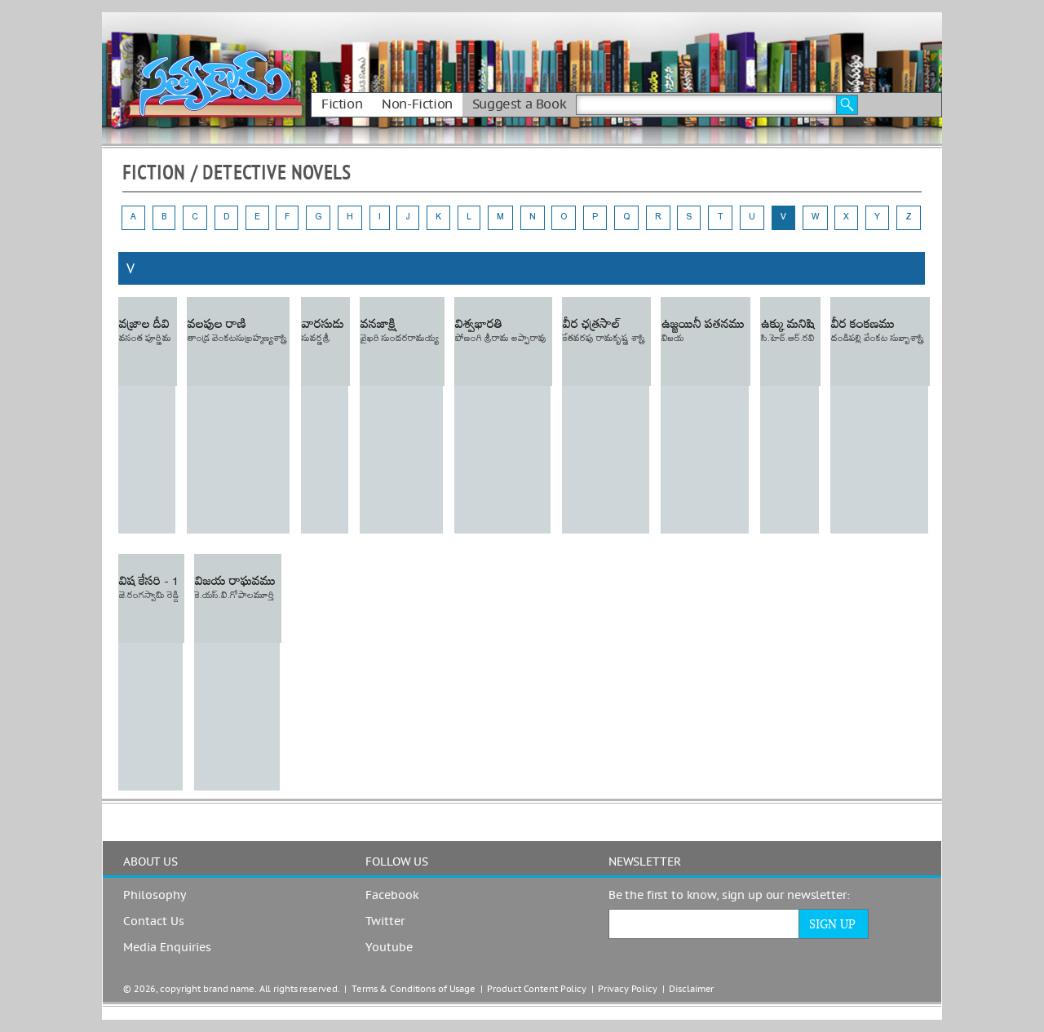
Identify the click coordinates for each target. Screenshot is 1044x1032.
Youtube (389, 947)
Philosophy (154, 895)
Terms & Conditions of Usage (414, 989)
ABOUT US (150, 862)
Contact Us (153, 921)
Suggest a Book (519, 104)
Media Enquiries (167, 947)
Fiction (341, 104)
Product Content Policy (536, 989)
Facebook (392, 895)
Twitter (385, 921)
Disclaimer (691, 989)
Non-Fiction (417, 104)
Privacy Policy (627, 989)
